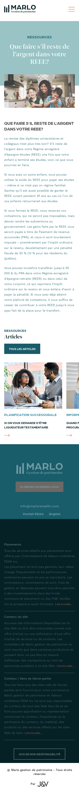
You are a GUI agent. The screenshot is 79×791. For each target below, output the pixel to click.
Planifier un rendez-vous (39, 488)
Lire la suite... (64, 606)
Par (39, 784)
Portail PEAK (33, 516)
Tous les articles (22, 348)
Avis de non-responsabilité (39, 756)
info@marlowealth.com (39, 508)
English (54, 516)
